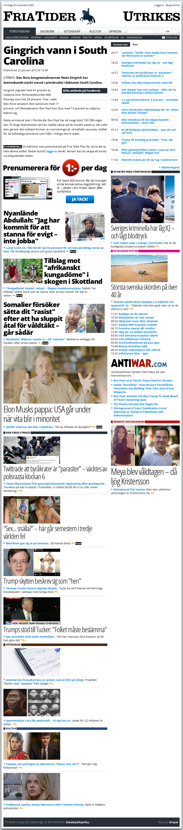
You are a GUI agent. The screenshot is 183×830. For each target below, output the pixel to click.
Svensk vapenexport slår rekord (139, 350)
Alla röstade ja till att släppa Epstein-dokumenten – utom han (145, 121)
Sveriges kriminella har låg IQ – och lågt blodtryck (147, 64)
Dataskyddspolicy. (78, 822)
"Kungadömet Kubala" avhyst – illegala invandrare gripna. (43, 288)
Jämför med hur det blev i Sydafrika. (30, 427)
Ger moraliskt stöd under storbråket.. (30, 636)
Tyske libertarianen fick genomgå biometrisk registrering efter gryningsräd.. (56, 483)
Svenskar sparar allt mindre (136, 328)
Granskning (134, 37)
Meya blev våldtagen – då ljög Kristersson (144, 476)
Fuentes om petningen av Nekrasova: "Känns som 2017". (43, 764)
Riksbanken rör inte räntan (136, 317)
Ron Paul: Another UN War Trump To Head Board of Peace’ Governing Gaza (146, 397)
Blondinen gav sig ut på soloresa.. (28, 543)
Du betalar (111, 37)
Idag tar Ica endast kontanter (137, 332)
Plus (135, 44)
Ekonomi (47, 31)
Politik (87, 37)
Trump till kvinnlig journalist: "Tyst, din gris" (147, 141)
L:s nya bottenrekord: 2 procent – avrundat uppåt (149, 101)
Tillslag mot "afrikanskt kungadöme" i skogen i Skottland (73, 271)
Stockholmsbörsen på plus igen (139, 342)
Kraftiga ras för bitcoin (133, 314)
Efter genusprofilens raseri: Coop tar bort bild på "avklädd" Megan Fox (148, 151)
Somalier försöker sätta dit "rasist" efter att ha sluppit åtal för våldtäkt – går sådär (32, 318)
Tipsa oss (171, 37)
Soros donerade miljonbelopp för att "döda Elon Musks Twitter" (149, 111)
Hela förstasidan (17, 37)
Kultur (95, 31)
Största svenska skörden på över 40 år (144, 290)
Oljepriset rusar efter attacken (138, 321)
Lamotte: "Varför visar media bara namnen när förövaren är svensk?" (149, 54)
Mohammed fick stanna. (130, 489)
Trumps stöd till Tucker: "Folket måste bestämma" (55, 629)
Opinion (115, 31)
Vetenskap (72, 31)
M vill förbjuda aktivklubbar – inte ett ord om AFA (148, 131)
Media (98, 37)
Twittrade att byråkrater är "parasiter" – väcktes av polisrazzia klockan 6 (147, 74)
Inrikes (64, 37)
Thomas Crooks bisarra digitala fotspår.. (32, 588)
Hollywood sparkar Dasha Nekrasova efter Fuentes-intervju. (45, 804)
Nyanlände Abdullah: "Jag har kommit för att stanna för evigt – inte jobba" (31, 226)
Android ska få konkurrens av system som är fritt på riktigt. (45, 680)
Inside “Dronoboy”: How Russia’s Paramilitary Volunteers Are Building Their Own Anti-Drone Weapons (144, 388)
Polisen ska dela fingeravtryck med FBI (146, 82)
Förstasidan (20, 31)
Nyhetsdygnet (170, 167)
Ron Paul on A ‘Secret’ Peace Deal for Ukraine (143, 380)
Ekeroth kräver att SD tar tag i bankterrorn (149, 160)
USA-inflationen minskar (134, 339)
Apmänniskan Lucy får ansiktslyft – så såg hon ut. (38, 720)
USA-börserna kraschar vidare (138, 335)
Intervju (36, 37)
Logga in (51, 151)
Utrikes (75, 37)
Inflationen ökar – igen (133, 353)
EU (122, 37)
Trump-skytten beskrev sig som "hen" (42, 581)
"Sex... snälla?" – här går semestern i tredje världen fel (47, 532)
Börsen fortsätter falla (132, 346)
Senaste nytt (121, 44)
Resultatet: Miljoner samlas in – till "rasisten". (36, 339)
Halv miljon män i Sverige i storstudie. (138, 243)
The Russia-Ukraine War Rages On (136, 404)
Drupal (173, 822)
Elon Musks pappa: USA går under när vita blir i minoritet (47, 414)
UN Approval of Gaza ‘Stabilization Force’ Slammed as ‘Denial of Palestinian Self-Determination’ (140, 411)
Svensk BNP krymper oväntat (137, 324)
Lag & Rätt (50, 37)
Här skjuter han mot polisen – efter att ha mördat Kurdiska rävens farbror (148, 91)
